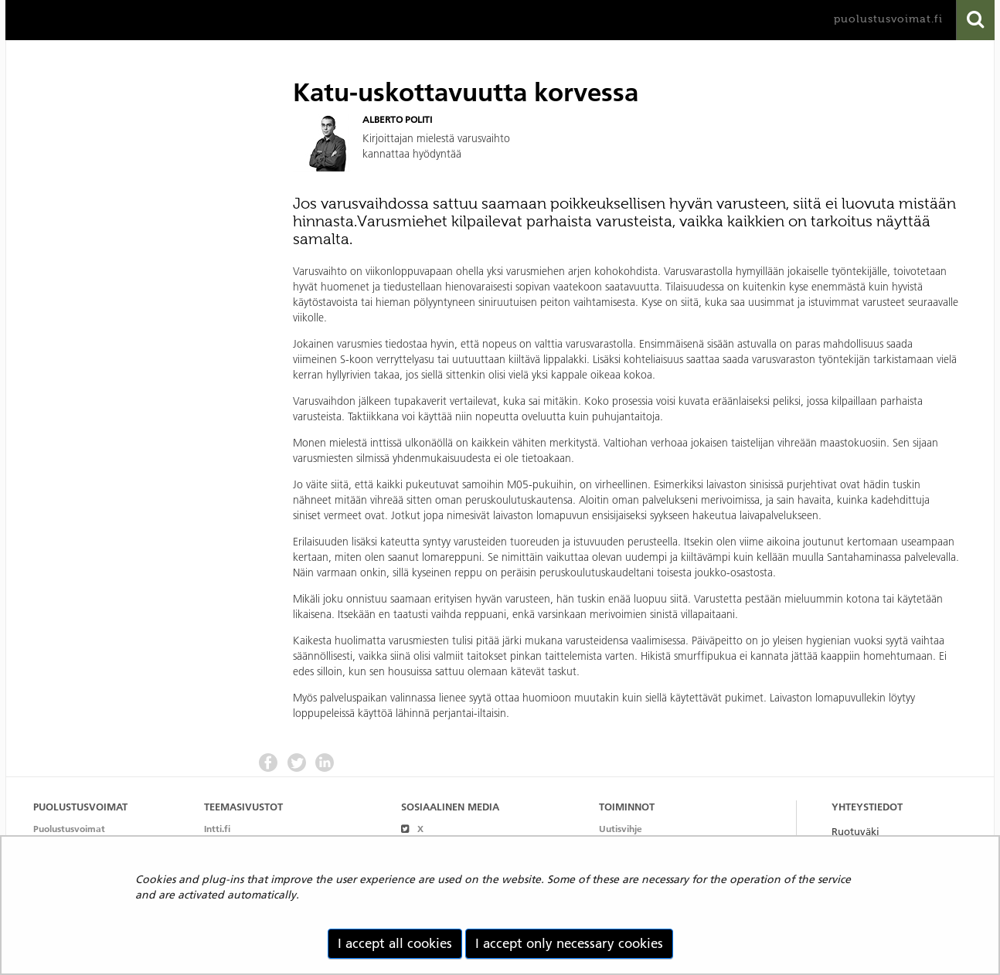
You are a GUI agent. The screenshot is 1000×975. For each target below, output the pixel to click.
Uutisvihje (620, 828)
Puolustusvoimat (69, 828)
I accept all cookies (395, 943)
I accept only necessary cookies (569, 943)
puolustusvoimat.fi (888, 19)
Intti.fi (217, 828)
